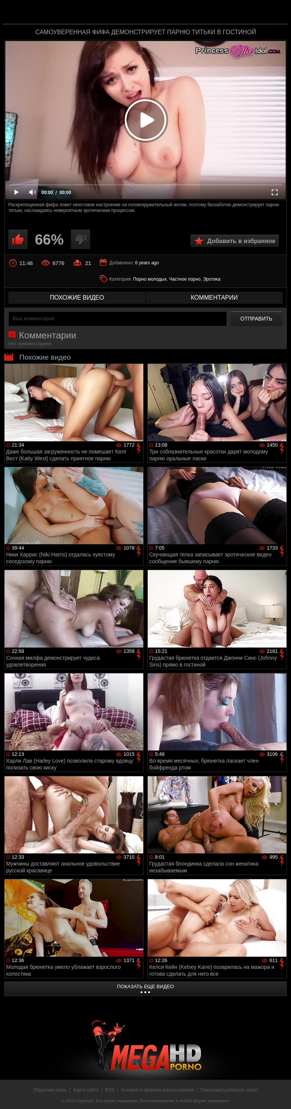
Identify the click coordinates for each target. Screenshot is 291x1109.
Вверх (279, 1095)
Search (277, 12)
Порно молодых (149, 279)
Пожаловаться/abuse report (229, 1090)
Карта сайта (86, 1090)
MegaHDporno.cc (160, 13)
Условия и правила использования (157, 1090)
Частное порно (184, 279)
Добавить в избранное (241, 241)
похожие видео (77, 297)
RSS (109, 1090)
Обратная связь (50, 1090)
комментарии (214, 297)
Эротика (212, 279)
